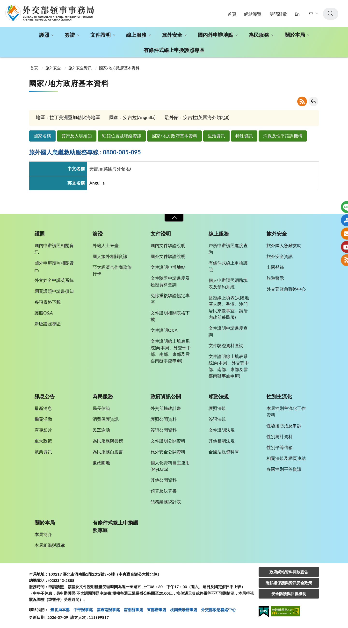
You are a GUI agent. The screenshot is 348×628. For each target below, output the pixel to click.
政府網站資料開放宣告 (288, 572)
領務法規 (219, 396)
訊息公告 (45, 396)
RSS (302, 101)
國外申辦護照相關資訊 (54, 266)
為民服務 (259, 35)
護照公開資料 (164, 419)
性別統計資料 (280, 436)
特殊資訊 (244, 135)
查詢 (330, 14)
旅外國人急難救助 (284, 245)
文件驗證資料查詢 (226, 345)
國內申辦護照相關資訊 (54, 249)
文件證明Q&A (164, 330)
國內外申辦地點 (215, 35)
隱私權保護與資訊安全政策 (289, 582)
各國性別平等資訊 (284, 469)
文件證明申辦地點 (168, 267)
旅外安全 (172, 35)
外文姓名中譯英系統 (54, 280)
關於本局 (295, 35)
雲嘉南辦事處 (108, 609)
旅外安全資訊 (80, 67)
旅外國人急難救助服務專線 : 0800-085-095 (85, 152)
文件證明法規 (222, 430)
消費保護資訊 (106, 419)
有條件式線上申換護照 (228, 266)
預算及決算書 (164, 490)
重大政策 (43, 440)
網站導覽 (252, 14)
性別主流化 (279, 396)
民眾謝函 (101, 430)
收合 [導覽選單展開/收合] (174, 217)
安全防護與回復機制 (288, 593)
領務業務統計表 (166, 501)
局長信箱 (101, 408)
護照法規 (217, 408)
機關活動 (43, 419)
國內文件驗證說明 (168, 245)
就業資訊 (43, 451)
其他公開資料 (164, 480)
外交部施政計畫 (166, 408)
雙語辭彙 (278, 14)
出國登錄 (275, 267)
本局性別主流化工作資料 (286, 411)
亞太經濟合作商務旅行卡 (112, 270)
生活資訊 (216, 135)
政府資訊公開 (166, 396)
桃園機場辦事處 (183, 609)
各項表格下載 (48, 302)
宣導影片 (43, 430)
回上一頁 (313, 101)
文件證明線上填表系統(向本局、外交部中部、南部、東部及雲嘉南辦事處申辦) (171, 350)
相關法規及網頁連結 (286, 458)
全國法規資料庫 (224, 451)
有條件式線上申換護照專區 (174, 50)
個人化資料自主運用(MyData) (170, 466)
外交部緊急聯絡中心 (286, 289)
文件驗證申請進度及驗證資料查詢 (170, 281)
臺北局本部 (60, 609)
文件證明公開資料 (168, 440)
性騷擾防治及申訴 (284, 425)
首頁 (232, 14)
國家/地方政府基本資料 (174, 135)
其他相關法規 (222, 440)
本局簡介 (43, 534)
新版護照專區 (48, 323)
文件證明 (100, 35)
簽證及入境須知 (76, 135)
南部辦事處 (133, 609)
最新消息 (43, 408)
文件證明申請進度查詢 (228, 331)
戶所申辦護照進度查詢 (228, 249)
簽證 (70, 35)
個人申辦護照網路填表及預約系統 (228, 283)
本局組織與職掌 (50, 545)
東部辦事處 (156, 609)
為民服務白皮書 (108, 451)
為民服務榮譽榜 (108, 440)
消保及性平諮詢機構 (282, 135)
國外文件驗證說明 (168, 256)
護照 (44, 35)
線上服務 (136, 35)
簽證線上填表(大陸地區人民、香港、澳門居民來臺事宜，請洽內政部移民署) (229, 307)
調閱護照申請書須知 (54, 291)
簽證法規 (217, 419)
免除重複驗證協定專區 (170, 299)
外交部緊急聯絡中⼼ (218, 609)
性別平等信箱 (280, 447)
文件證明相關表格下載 (170, 316)
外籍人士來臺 (106, 245)
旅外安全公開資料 (168, 451)
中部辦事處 (83, 609)
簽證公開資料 (164, 430)
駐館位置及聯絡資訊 (121, 135)
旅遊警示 (275, 278)
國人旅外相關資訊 (110, 256)
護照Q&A (44, 312)
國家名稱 (42, 135)
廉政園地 (101, 462)
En (297, 14)
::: (2, 4)
